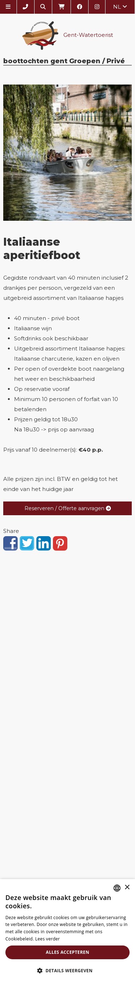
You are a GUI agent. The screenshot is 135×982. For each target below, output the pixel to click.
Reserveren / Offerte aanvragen (67, 508)
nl (120, 6)
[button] (67, 970)
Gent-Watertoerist (67, 35)
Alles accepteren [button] (67, 952)
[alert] (67, 930)
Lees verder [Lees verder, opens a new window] (47, 939)
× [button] (127, 887)
